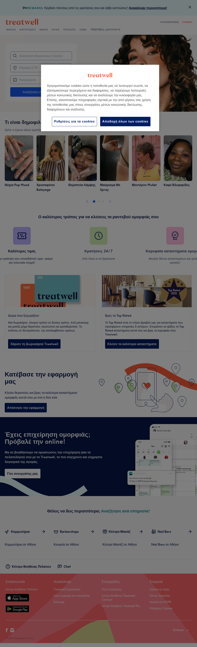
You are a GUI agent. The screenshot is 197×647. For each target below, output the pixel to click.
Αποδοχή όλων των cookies (125, 121)
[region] (100, 98)
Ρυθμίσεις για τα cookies (74, 121)
